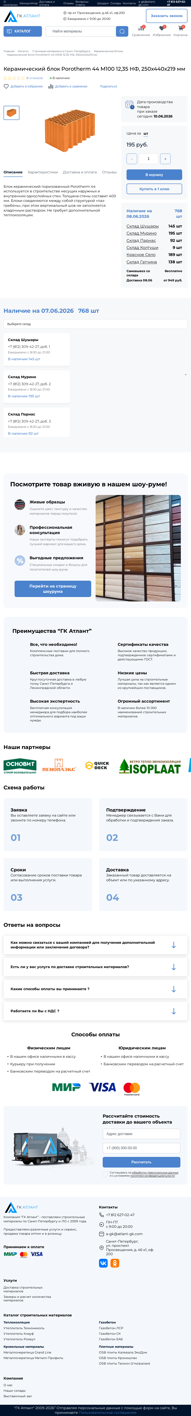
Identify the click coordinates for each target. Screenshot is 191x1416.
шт (146, 133)
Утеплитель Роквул (19, 1339)
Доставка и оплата (47, 3)
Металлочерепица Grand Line (27, 1352)
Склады (115, 3)
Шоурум (103, 3)
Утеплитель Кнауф (19, 1334)
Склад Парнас (141, 240)
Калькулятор (29, 3)
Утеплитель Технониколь (24, 1328)
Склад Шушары (143, 226)
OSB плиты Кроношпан (118, 1358)
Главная (9, 51)
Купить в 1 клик (154, 189)
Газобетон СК (110, 1334)
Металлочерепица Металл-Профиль (33, 1358)
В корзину (154, 175)
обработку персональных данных (155, 1172)
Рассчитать (141, 1162)
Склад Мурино (142, 233)
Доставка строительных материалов (23, 1289)
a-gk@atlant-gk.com (147, 3)
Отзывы (68, 3)
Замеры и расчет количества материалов (27, 1298)
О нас (8, 1385)
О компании (10, 3)
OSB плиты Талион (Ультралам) (124, 1363)
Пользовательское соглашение (107, 1412)
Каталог (23, 51)
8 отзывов (34, 78)
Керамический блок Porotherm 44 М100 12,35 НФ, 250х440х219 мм (52, 54)
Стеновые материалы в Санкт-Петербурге (61, 51)
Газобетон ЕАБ (111, 1339)
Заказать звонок (167, 16)
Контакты (129, 3)
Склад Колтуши (142, 247)
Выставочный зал (18, 1396)
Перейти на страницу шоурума (52, 589)
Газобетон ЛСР (111, 1328)
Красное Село (141, 254)
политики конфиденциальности (152, 1175)
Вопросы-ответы (82, 3)
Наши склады (15, 1391)
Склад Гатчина (142, 262)
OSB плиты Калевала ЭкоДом (123, 1352)
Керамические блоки (108, 51)
